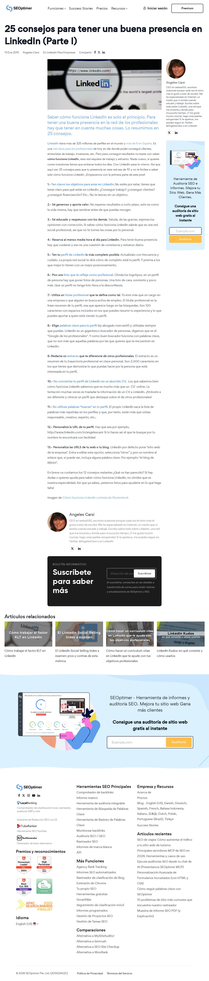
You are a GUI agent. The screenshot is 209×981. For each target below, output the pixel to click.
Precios (102, 8)
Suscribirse (144, 573)
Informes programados (92, 910)
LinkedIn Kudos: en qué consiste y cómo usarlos (180, 653)
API (79, 852)
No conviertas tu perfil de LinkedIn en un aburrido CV (90, 381)
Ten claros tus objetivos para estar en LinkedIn (82, 184)
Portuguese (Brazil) (150, 819)
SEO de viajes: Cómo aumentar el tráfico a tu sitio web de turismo (164, 842)
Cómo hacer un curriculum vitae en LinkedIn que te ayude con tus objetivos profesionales (128, 656)
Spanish (142, 808)
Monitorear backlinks (91, 831)
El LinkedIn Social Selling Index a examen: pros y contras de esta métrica (77, 656)
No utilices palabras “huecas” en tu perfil (80, 407)
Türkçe (169, 819)
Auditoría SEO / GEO (91, 836)
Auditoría (185, 239)
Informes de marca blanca (94, 847)
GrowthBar (84, 900)
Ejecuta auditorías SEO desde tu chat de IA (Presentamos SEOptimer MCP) (164, 864)
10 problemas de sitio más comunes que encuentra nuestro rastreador (164, 902)
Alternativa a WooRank (92, 952)
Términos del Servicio (119, 973)
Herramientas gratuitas (92, 894)
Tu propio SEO (86, 889)
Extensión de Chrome (91, 883)
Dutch (162, 814)
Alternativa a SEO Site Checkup (98, 947)
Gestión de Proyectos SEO (95, 916)
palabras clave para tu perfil (78, 326)
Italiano (142, 814)
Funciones (56, 8)
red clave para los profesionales (73, 148)
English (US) (154, 803)
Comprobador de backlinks (95, 792)
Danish (168, 803)
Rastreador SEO (87, 841)
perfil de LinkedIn (73, 255)
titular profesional (77, 295)
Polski (172, 814)
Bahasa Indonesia (171, 808)
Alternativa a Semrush (91, 941)
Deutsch (180, 803)
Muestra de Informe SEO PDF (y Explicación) (159, 913)
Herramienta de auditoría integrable (101, 803)
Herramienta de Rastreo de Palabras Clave (101, 822)
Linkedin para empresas (61, 52)
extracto (73, 356)
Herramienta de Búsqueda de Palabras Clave (102, 811)
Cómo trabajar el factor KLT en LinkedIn (25, 653)
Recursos (118, 8)
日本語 (153, 814)
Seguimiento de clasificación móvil (100, 905)
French (154, 808)
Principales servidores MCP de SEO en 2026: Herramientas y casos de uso (163, 853)
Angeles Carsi (31, 52)
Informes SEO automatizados (96, 872)
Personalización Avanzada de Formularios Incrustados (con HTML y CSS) (162, 877)
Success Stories (81, 8)
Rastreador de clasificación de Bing (100, 878)
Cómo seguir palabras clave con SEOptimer (159, 891)
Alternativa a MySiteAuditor (95, 936)
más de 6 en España (139, 143)
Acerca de (144, 792)
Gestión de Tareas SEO (92, 921)
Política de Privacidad (90, 973)
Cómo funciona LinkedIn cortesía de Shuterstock (95, 498)
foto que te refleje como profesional (88, 275)
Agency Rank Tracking (92, 867)
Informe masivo (87, 798)
